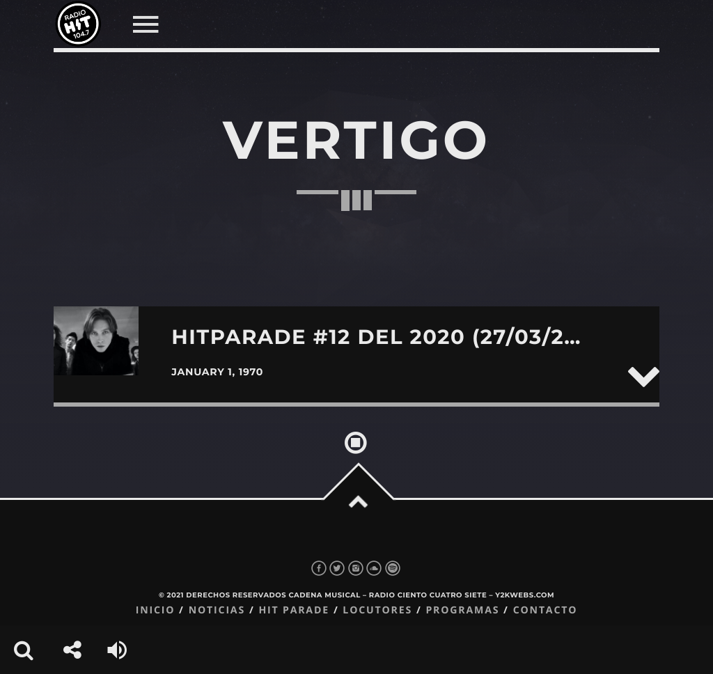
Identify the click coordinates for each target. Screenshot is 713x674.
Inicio (155, 610)
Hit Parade (293, 610)
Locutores (377, 610)
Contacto (545, 610)
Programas (462, 610)
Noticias (217, 610)
